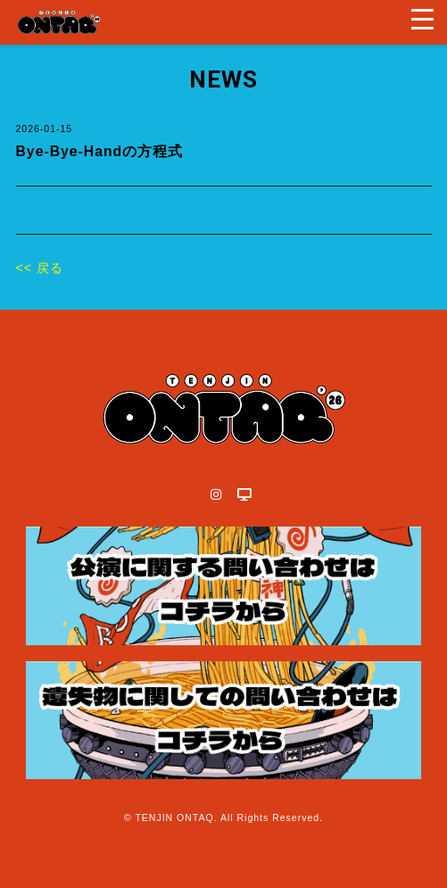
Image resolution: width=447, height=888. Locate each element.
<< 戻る (39, 268)
